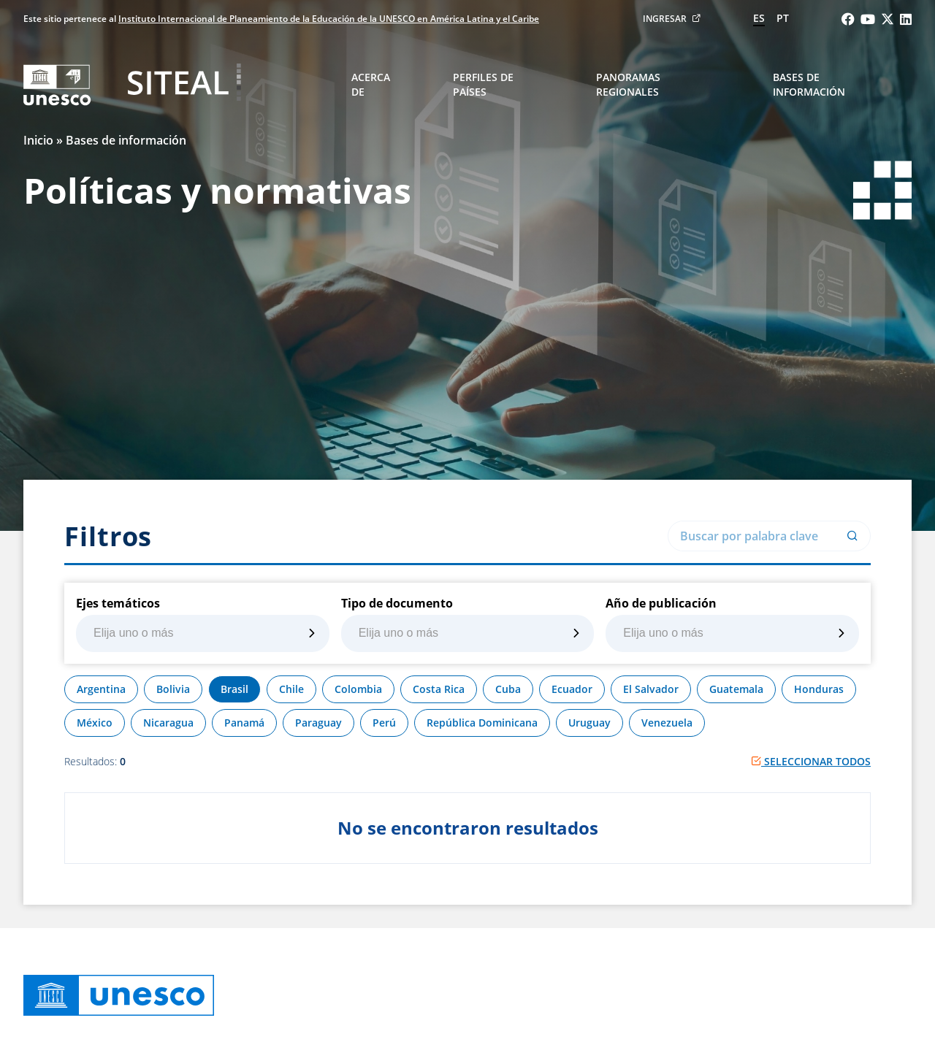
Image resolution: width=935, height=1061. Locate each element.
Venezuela (666, 722)
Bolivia (173, 689)
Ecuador (572, 689)
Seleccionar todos (811, 761)
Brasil (234, 689)
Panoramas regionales (628, 84)
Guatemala (736, 689)
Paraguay (318, 722)
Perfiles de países (483, 84)
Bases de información (809, 84)
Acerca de (370, 84)
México (94, 722)
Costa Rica (439, 689)
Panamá (244, 722)
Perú (384, 722)
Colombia (358, 689)
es (759, 18)
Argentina (101, 689)
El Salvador (651, 689)
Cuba (508, 689)
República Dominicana (482, 722)
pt (782, 18)
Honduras (819, 689)
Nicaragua (168, 722)
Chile (291, 689)
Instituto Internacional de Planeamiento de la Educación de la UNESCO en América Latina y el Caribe (328, 18)
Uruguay (589, 722)
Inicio (38, 140)
